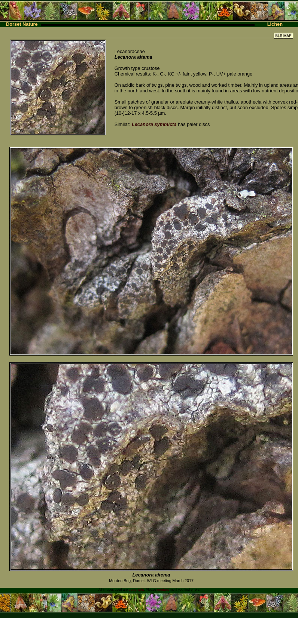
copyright (136, 589)
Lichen (275, 24)
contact (163, 589)
